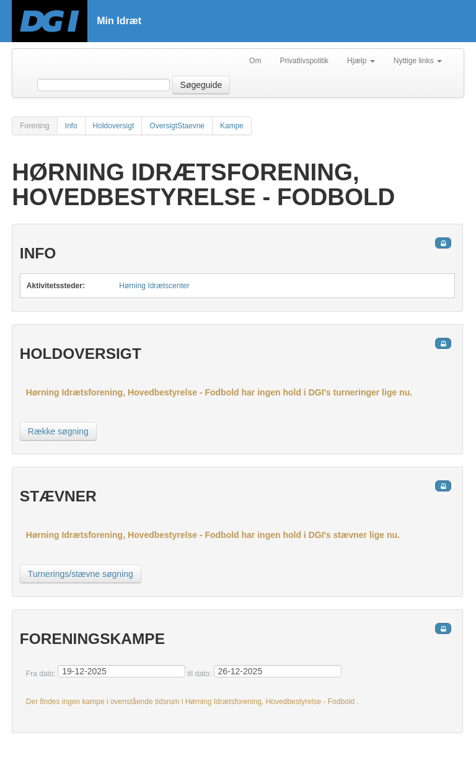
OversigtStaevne (177, 125)
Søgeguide (201, 85)
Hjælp (361, 60)
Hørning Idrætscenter (154, 285)
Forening (34, 125)
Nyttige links (418, 60)
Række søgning (58, 431)
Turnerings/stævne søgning (80, 574)
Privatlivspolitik (304, 60)
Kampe (232, 125)
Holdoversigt (113, 125)
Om (255, 60)
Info (71, 125)
